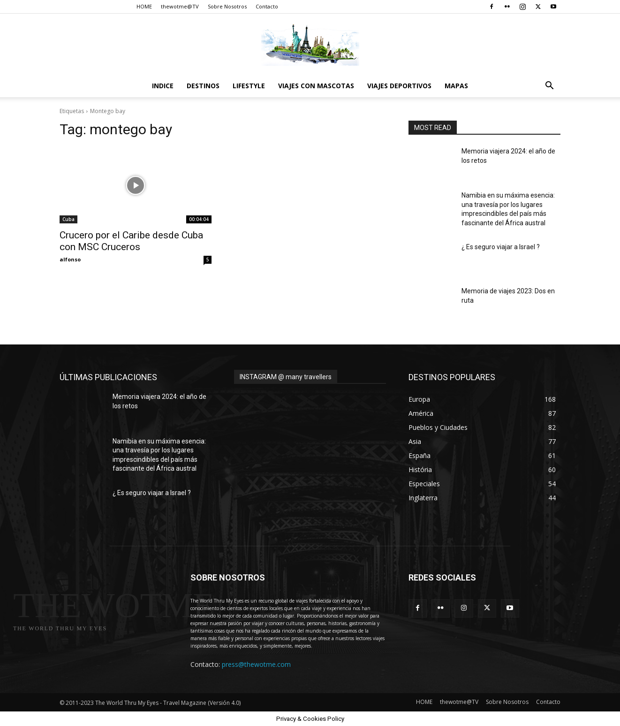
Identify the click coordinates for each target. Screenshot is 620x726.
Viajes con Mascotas (316, 85)
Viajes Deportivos (399, 85)
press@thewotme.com (256, 664)
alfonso (70, 259)
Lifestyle (249, 85)
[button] (549, 86)
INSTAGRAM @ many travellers (286, 377)
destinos (203, 85)
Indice (163, 85)
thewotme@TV (180, 6)
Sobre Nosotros (227, 6)
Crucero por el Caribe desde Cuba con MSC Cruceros (131, 240)
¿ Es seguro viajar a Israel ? (500, 247)
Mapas (456, 85)
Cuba (68, 219)
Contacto (267, 6)
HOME (144, 6)
